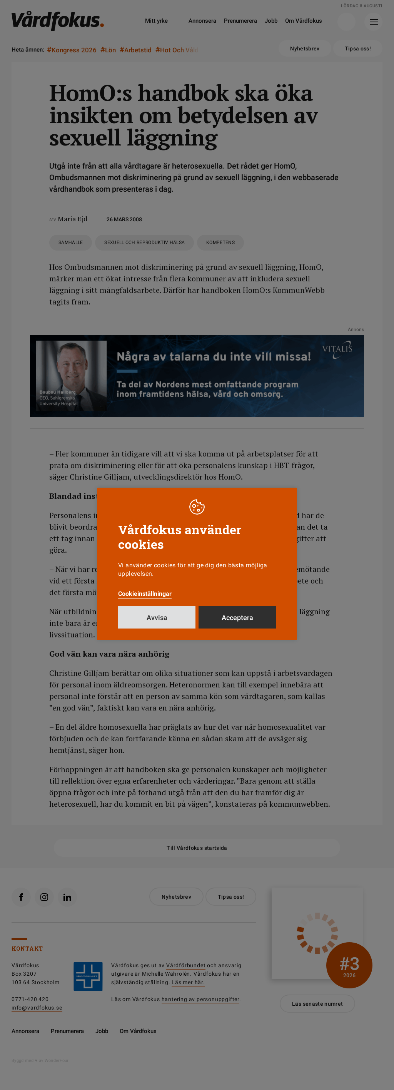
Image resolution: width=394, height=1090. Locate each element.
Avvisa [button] (157, 618)
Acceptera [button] (237, 618)
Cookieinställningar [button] (145, 593)
